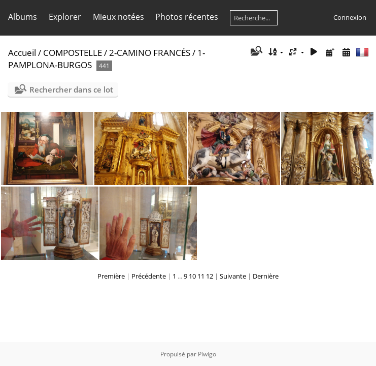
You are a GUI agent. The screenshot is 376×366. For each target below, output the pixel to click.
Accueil (22, 52)
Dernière (266, 276)
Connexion (349, 17)
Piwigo (207, 354)
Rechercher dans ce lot (71, 89)
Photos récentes (186, 16)
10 (192, 276)
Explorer (65, 16)
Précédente (148, 276)
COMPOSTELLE (72, 52)
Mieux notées (118, 16)
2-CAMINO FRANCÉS (149, 52)
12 (209, 276)
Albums (22, 16)
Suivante (233, 276)
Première (111, 276)
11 (200, 276)
